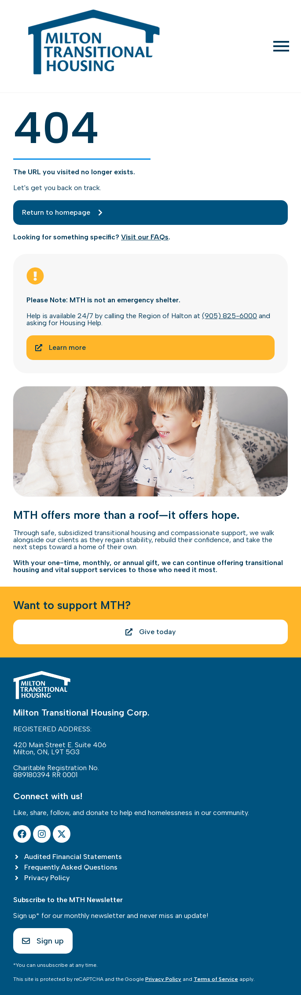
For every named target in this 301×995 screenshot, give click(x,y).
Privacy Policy (163, 979)
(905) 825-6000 (229, 316)
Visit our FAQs (145, 237)
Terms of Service (216, 979)
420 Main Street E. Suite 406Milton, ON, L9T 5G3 (59, 748)
